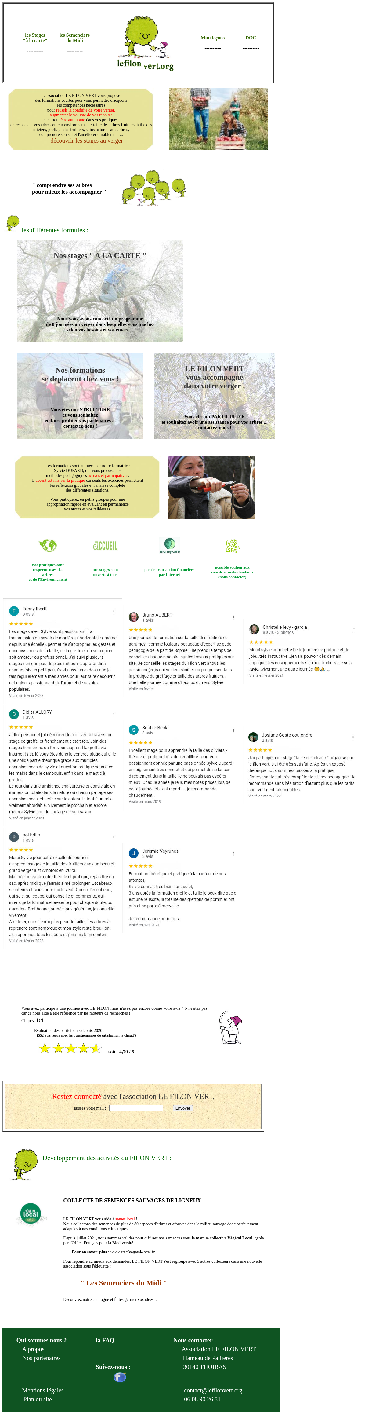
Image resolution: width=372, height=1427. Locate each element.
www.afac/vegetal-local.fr (132, 1252)
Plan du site (37, 1399)
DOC (250, 37)
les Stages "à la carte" (35, 37)
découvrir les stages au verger (86, 140)
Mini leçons (213, 37)
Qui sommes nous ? (41, 1340)
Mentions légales (41, 1390)
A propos (33, 1349)
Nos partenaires (42, 1358)
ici (40, 1020)
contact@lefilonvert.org (213, 1390)
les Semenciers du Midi (75, 37)
